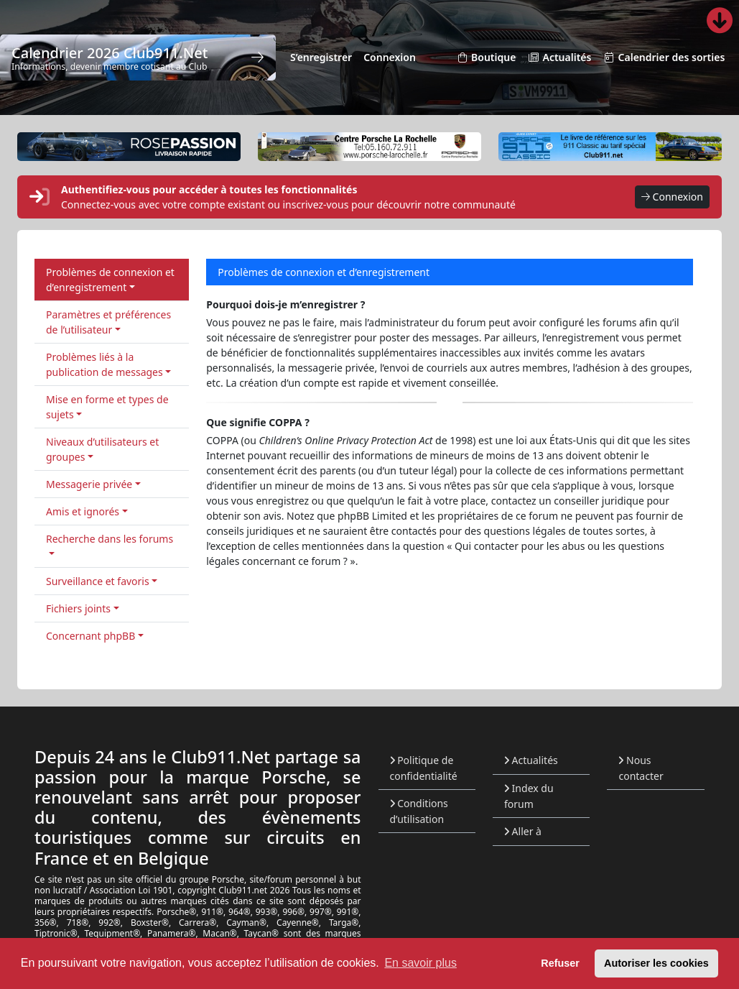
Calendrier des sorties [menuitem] (664, 57)
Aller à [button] (523, 831)
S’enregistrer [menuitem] (321, 57)
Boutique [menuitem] (486, 57)
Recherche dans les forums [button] (109, 539)
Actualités (531, 760)
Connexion (672, 197)
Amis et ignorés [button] (82, 511)
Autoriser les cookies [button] (656, 963)
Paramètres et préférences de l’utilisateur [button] (108, 322)
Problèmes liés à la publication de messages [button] (104, 364)
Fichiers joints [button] (78, 608)
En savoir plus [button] (420, 963)
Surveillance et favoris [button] (97, 581)
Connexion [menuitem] (389, 57)
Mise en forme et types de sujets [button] (107, 406)
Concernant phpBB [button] (90, 636)
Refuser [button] (560, 963)
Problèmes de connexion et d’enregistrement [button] (110, 279)
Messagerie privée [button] (89, 484)
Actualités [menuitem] (559, 57)
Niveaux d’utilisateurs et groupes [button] (102, 449)
